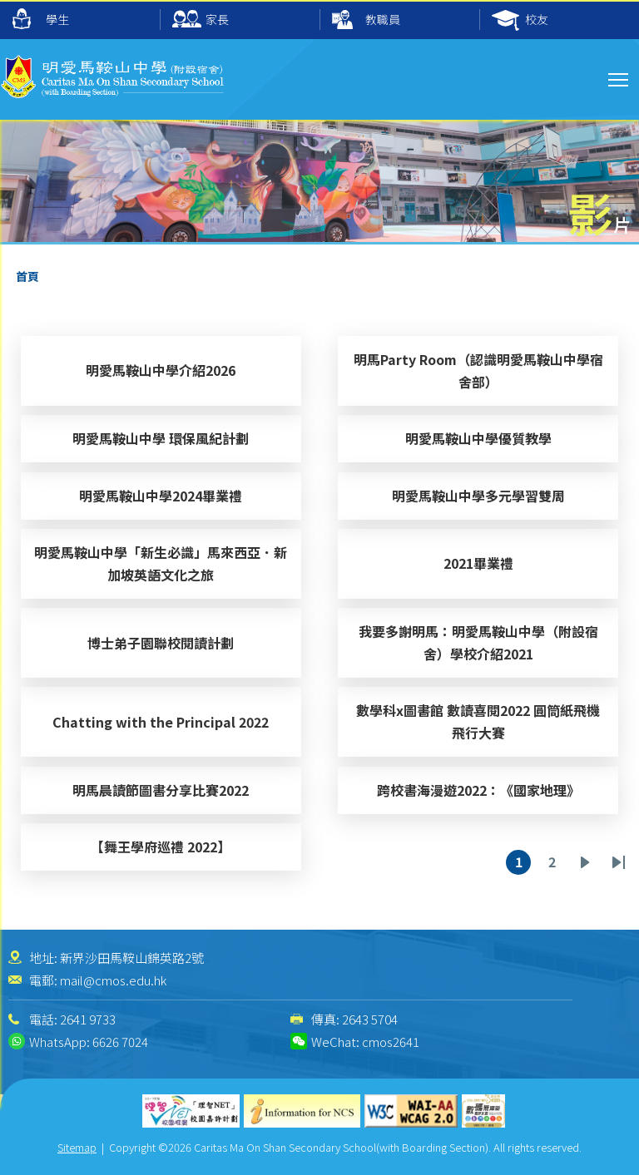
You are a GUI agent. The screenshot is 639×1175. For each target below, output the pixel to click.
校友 (520, 20)
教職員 (366, 20)
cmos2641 (390, 1041)
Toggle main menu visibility (619, 77)
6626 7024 (120, 1041)
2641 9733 (88, 1019)
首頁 (27, 276)
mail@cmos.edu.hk (113, 980)
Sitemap (77, 1147)
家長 (200, 20)
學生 (40, 18)
